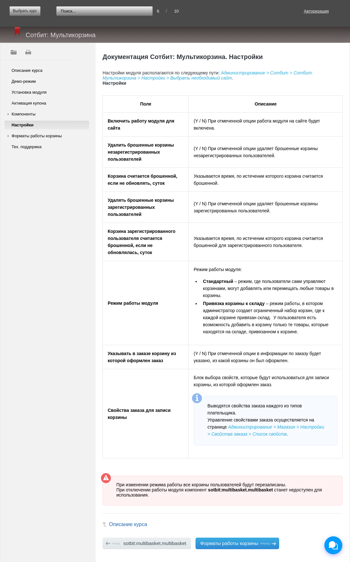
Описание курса (27, 70)
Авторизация (316, 11)
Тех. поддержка (26, 146)
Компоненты (24, 114)
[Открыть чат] (333, 545)
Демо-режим (24, 81)
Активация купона (29, 103)
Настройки (23, 125)
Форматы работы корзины (37, 135)
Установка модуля (29, 92)
